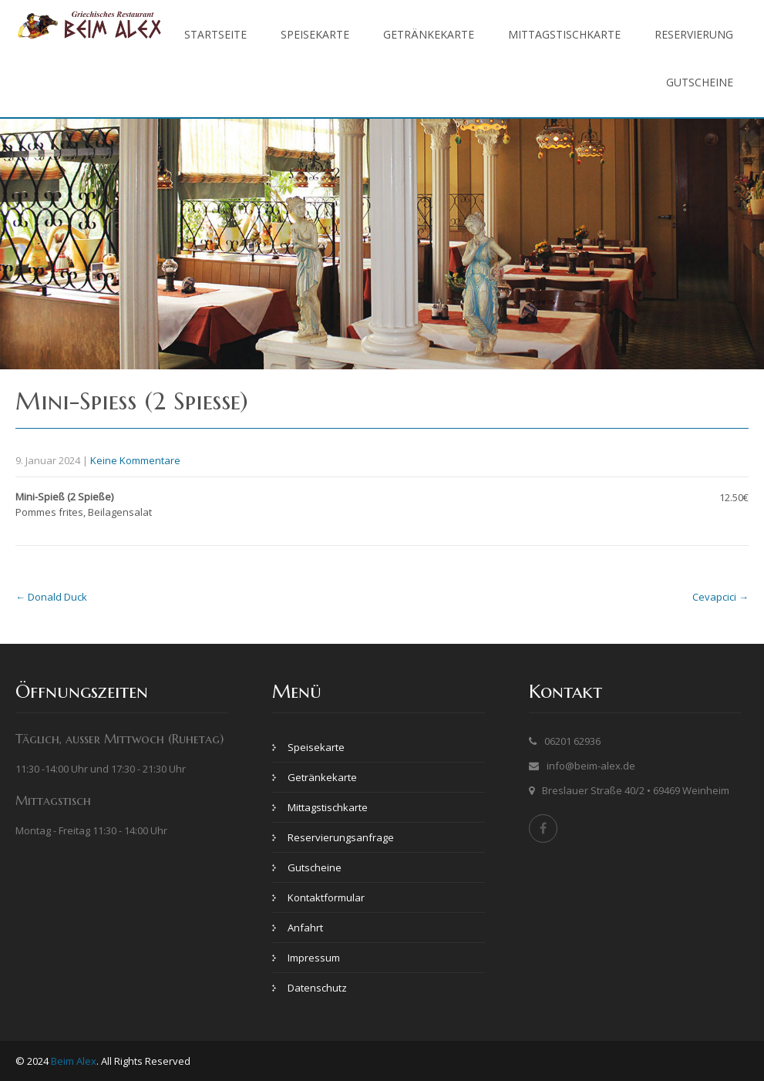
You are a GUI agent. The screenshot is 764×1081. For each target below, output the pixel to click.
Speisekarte (315, 34)
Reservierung (694, 34)
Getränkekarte (428, 34)
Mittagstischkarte (564, 34)
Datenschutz (317, 988)
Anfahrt (305, 928)
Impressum (314, 958)
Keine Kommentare (135, 460)
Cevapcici (720, 597)
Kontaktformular (326, 897)
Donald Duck (51, 597)
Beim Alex (73, 1061)
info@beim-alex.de (591, 766)
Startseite (215, 34)
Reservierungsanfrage (341, 837)
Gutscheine (699, 82)
